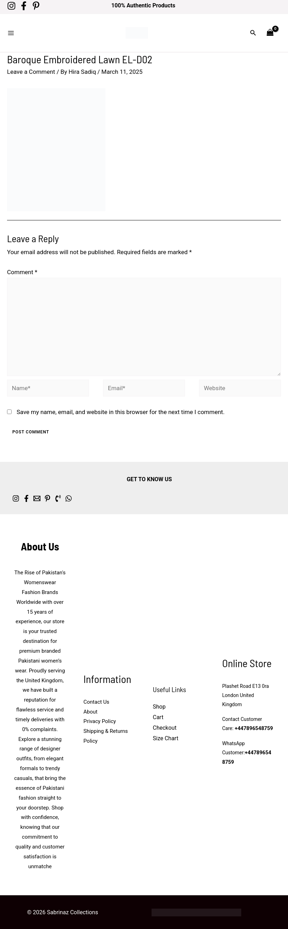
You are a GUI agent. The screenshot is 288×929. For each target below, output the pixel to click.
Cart (158, 713)
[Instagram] (11, 5)
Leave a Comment (31, 67)
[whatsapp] (112, 494)
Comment (22, 267)
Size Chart (166, 733)
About (90, 707)
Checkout (165, 723)
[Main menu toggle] (11, 31)
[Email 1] (54, 494)
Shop (159, 702)
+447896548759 (253, 724)
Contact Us (96, 697)
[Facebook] (27, 5)
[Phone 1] (93, 494)
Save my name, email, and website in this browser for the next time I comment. (120, 407)
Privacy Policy (99, 717)
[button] (253, 30)
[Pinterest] (43, 5)
